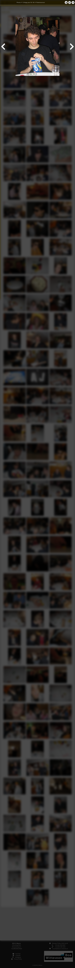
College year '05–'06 (28, 2)
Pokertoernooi (40, 2)
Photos (19, 2)
